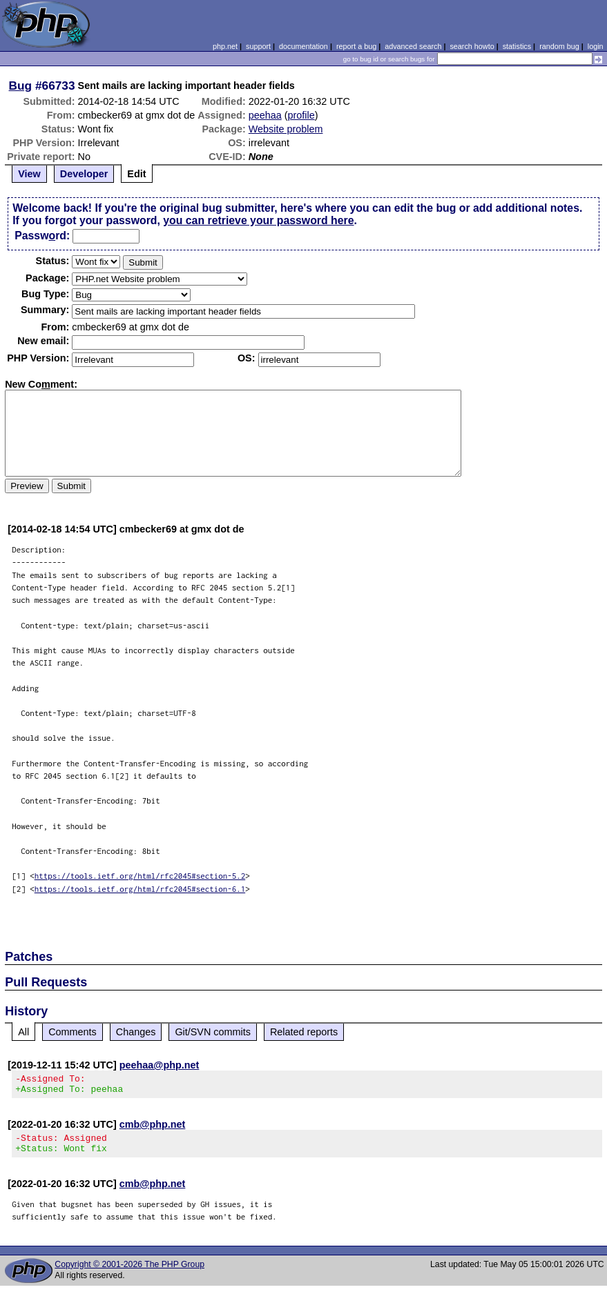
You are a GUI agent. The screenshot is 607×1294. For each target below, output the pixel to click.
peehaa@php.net (159, 1065)
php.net (225, 46)
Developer (84, 173)
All (23, 1031)
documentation (303, 46)
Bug (20, 85)
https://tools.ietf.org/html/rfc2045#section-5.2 (140, 875)
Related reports (304, 1031)
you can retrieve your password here (258, 220)
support (258, 46)
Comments (72, 1031)
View (29, 173)
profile (301, 115)
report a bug (356, 46)
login (596, 46)
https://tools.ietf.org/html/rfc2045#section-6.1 (140, 888)
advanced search (413, 46)
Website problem (286, 129)
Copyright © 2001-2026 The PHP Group (129, 1272)
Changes (136, 1031)
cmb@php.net (152, 1128)
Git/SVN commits (213, 1031)
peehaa (265, 115)
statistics (517, 46)
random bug (559, 46)
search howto (472, 46)
